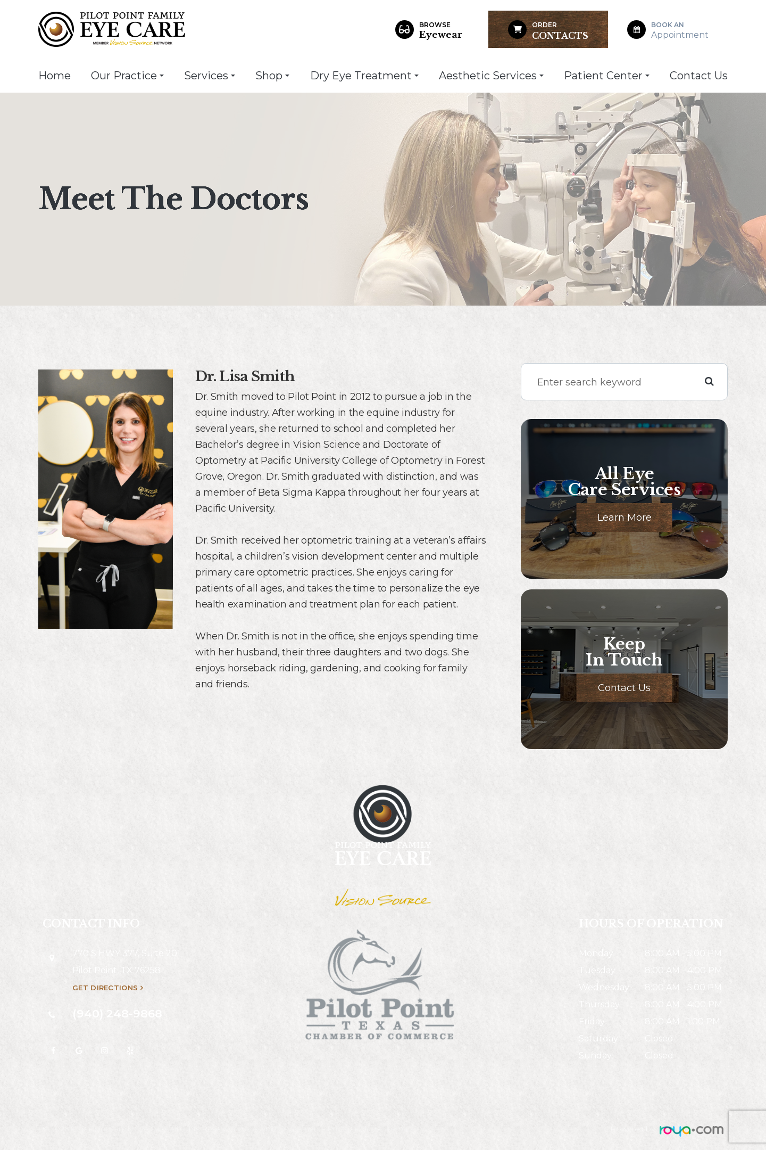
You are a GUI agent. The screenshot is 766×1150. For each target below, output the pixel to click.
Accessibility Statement (280, 1128)
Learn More (624, 517)
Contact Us (699, 75)
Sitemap (397, 1128)
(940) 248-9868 (117, 1013)
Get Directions (105, 987)
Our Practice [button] (127, 75)
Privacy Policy (351, 1128)
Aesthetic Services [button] (491, 75)
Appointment (680, 30)
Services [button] (209, 75)
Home (54, 75)
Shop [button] (272, 75)
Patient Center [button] (607, 75)
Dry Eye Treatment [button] (364, 75)
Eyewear (440, 30)
